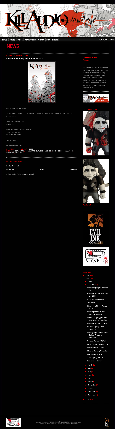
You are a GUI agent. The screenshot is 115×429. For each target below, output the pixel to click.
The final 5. (91, 303)
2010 (88, 399)
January (91, 281)
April (89, 368)
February (91, 285)
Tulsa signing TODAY (95, 358)
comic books (58, 151)
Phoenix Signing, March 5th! (97, 351)
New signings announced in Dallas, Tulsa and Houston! (97, 335)
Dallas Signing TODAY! (95, 354)
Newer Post (10, 169)
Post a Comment (12, 166)
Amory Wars (18, 151)
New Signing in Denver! (96, 348)
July (89, 378)
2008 (88, 275)
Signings (10, 153)
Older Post (73, 169)
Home (42, 169)
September (92, 385)
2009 (88, 278)
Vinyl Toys (20, 153)
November (92, 392)
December (92, 395)
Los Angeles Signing (94, 361)
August (90, 382)
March (90, 365)
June (90, 375)
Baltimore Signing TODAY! (97, 323)
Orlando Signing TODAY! (96, 341)
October (91, 388)
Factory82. (66, 421)
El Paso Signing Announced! (97, 344)
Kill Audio (69, 151)
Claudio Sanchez (43, 151)
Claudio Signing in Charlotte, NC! (24, 58)
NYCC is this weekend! (95, 299)
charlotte (30, 151)
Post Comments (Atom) (25, 174)
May (89, 372)
